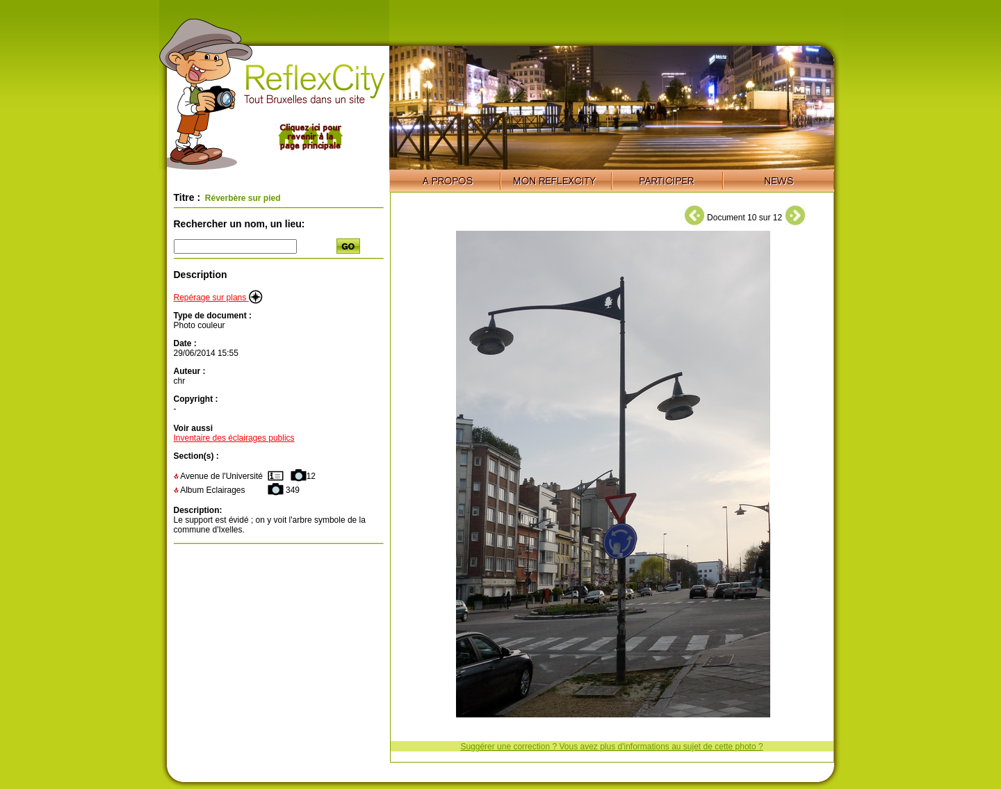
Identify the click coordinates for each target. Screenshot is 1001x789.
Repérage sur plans (218, 297)
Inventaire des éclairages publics (234, 438)
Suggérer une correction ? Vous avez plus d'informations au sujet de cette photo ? (611, 746)
